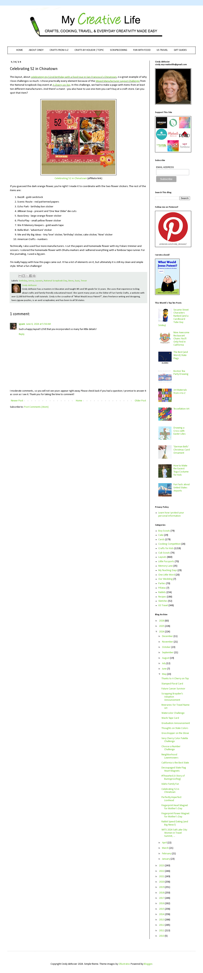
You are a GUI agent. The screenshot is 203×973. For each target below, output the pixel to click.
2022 (162, 871)
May (164, 674)
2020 (162, 882)
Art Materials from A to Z (180, 392)
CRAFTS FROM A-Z (59, 50)
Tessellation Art (181, 408)
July (164, 663)
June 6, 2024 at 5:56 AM (38, 324)
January (166, 859)
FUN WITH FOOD (142, 50)
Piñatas (162, 588)
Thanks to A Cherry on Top (175, 678)
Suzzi (77, 281)
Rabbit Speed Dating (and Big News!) (174, 823)
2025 (162, 626)
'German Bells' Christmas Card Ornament (181, 449)
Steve (71, 281)
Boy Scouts (164, 531)
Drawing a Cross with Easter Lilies (179, 431)
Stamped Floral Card (172, 683)
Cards (161, 539)
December (167, 636)
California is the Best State (175, 762)
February (167, 853)
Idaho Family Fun (170, 784)
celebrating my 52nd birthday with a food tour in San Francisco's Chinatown (74, 77)
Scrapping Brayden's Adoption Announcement (172, 696)
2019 (162, 887)
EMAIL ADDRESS (165, 167)
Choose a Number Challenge (170, 748)
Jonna (31, 281)
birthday (23, 281)
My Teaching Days (167, 570)
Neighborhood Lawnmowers (169, 756)
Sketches (163, 601)
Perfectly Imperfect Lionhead (171, 799)
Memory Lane (165, 566)
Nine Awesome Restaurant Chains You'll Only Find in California (181, 338)
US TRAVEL (162, 50)
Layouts (39, 281)
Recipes (162, 596)
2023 (162, 865)
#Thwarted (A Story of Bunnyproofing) (173, 777)
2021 (162, 876)
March (165, 848)
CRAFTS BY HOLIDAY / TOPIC (89, 50)
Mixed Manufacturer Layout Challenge (118, 81)
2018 (162, 892)
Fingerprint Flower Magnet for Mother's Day (175, 815)
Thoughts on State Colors (174, 728)
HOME (19, 50)
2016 (162, 903)
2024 (162, 631)
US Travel (163, 605)
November (168, 641)
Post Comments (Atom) (36, 407)
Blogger (148, 964)
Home (79, 400)
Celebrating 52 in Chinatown (71, 178)
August (166, 658)
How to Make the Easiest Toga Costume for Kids (181, 470)
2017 (162, 898)
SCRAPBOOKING (118, 50)
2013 (162, 919)
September (168, 652)
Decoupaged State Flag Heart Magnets (173, 769)
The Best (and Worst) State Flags (180, 355)
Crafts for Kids (166, 548)
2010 (162, 936)
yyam (22, 324)
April (164, 842)
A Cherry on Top (61, 84)
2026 (162, 620)
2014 (162, 914)
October (166, 647)
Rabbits (162, 592)
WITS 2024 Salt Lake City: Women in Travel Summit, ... (174, 832)
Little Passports (166, 561)
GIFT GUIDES (180, 50)
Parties (162, 583)
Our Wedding (165, 579)
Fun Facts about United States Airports (181, 487)
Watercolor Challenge (173, 713)
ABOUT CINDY (36, 50)
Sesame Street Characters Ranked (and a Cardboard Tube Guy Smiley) (173, 318)
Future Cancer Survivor (173, 688)
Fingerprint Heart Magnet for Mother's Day (174, 807)
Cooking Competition (169, 544)
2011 (162, 930)
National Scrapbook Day (55, 281)
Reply (21, 334)
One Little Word (166, 574)
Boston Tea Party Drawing (180, 373)
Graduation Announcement (175, 723)
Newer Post (17, 400)
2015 (162, 909)
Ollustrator (124, 964)
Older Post (140, 400)
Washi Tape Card (170, 718)
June (164, 668)
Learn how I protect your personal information (171, 514)
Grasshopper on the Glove (175, 733)
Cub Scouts (164, 552)
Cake (161, 535)
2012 (162, 925)
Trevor (84, 281)
